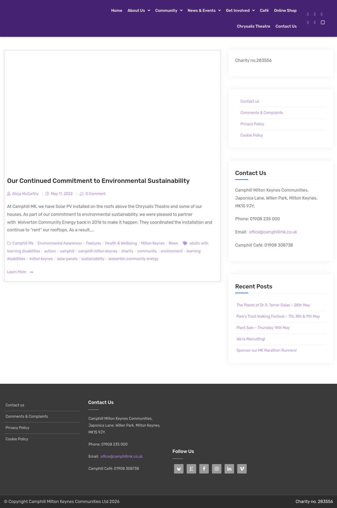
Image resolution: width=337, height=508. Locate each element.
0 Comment (95, 194)
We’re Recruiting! (250, 339)
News (173, 243)
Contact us (286, 26)
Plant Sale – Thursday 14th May (263, 328)
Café (264, 10)
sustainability (92, 259)
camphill (67, 251)
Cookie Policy (251, 135)
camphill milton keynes (97, 251)
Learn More (20, 272)
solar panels (67, 259)
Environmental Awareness (59, 243)
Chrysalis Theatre (253, 26)
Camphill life (22, 243)
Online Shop (285, 10)
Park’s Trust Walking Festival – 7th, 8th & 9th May (278, 316)
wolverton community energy (133, 259)
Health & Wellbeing (121, 243)
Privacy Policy (252, 124)
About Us (136, 10)
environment (172, 251)
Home (116, 10)
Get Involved (238, 10)
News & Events (202, 10)
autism (50, 251)
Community (166, 10)
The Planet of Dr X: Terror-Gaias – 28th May (273, 305)
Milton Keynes (153, 243)
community (147, 251)
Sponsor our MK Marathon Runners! (266, 350)
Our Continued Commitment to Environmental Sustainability (98, 181)
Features (93, 243)
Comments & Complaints (261, 113)
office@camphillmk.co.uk (273, 232)
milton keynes (41, 259)
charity (127, 251)
